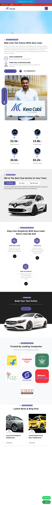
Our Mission (9, 183)
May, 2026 (9, 431)
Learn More (9, 443)
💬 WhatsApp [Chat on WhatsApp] (46, 497)
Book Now (26, 308)
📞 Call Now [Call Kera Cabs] (46, 502)
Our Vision (22, 183)
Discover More (10, 71)
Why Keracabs (34, 183)
